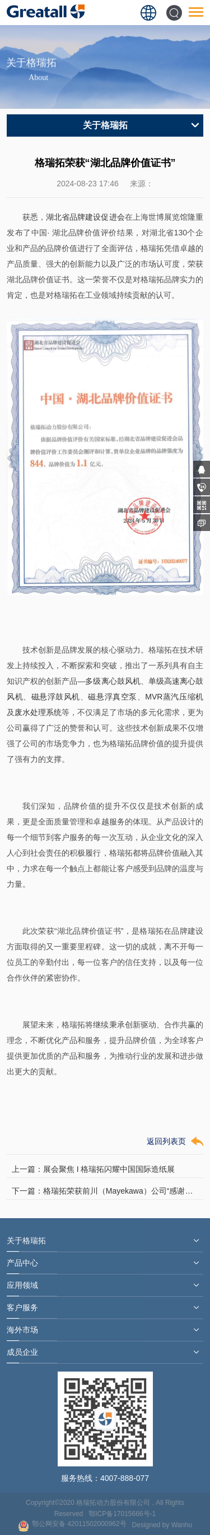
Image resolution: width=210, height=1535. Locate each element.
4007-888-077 (124, 1478)
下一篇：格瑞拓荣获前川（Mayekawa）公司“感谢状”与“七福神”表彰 (105, 1190)
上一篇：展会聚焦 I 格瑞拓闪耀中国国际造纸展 (93, 1169)
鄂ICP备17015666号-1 (122, 1514)
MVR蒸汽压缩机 (174, 696)
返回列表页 (166, 1141)
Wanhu (182, 1525)
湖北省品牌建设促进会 (85, 217)
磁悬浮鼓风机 (55, 696)
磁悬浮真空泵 (112, 696)
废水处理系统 (38, 712)
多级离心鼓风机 (112, 681)
